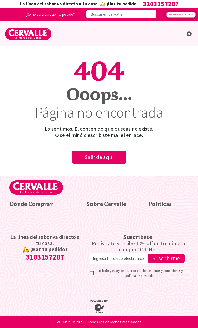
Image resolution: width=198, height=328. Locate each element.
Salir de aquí (99, 157)
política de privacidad (140, 276)
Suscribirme (166, 258)
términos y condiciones (164, 271)
